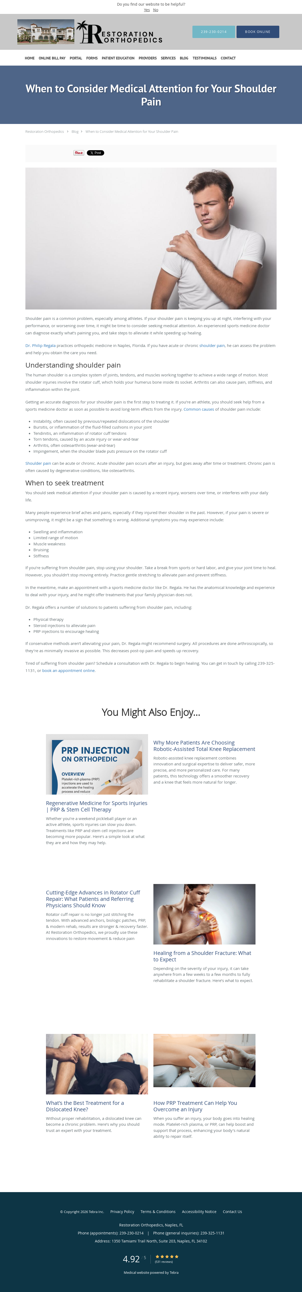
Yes (147, 9)
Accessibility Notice (199, 1211)
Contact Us (232, 1211)
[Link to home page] (84, 32)
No (155, 9)
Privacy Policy (122, 1211)
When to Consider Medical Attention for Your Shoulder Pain (132, 131)
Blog (75, 131)
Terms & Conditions (158, 1211)
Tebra (174, 1272)
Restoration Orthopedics (44, 131)
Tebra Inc (96, 1211)
